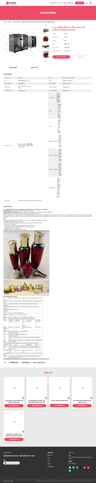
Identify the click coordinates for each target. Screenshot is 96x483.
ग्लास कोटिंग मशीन (16, 22)
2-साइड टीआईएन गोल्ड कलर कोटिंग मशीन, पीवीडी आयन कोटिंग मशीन (14, 401)
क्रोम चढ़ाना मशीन (25, 362)
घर (49, 3)
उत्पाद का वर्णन (34, 67)
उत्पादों (58, 3)
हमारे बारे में (54, 3)
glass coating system (39, 362)
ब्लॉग (61, 3)
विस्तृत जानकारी (13, 67)
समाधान (64, 3)
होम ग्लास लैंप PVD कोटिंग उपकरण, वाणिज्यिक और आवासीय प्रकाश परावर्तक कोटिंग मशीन (13, 435)
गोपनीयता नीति (6, 481)
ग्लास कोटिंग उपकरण (13, 362)
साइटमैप (11, 481)
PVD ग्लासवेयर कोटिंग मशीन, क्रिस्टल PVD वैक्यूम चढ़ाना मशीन (82, 401)
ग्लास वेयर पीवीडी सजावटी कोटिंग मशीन (59, 400)
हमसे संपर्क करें (70, 3)
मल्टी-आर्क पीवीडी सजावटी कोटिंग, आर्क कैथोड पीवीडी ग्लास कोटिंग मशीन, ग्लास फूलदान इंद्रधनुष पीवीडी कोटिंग (36, 401)
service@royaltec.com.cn (11, 463)
